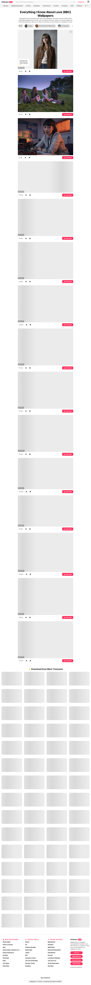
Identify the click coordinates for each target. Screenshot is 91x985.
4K (26, 944)
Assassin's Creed (30, 958)
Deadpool (28, 966)
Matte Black (51, 947)
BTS (26, 955)
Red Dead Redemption (54, 950)
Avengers (50, 944)
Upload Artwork (76, 956)
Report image (76, 963)
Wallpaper (7, 2)
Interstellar (6, 966)
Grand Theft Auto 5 (8, 952)
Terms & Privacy (76, 960)
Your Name (6, 963)
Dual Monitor (51, 952)
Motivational (51, 942)
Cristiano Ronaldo (30, 947)
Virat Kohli (6, 958)
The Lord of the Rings (31, 960)
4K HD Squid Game (53, 963)
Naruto (27, 942)
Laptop (27, 952)
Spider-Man (28, 950)
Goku (4, 960)
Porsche (50, 955)
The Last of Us (52, 960)
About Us (76, 952)
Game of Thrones (8, 944)
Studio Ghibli (6, 942)
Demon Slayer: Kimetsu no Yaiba (12, 950)
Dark (4, 947)
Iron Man (5, 955)
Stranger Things (30, 963)
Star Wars (51, 966)
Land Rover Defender (54, 958)
